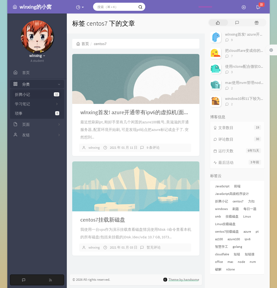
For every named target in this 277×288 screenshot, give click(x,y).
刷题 (235, 209)
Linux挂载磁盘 (225, 224)
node (241, 262)
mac (230, 262)
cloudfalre (222, 254)
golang (237, 247)
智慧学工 (221, 247)
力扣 (251, 201)
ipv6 (247, 239)
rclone (230, 269)
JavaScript (222, 186)
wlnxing (94, 147)
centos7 (238, 201)
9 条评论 (153, 147)
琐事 (37, 113)
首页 (82, 43)
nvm (253, 262)
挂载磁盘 (232, 216)
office (219, 262)
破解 (218, 269)
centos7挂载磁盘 (227, 231)
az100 (219, 239)
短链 (237, 254)
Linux (247, 216)
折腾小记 (37, 94)
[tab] (217, 22)
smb (218, 216)
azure (247, 231)
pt (257, 231)
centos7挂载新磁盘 (102, 219)
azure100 (233, 239)
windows (221, 209)
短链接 (250, 254)
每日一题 (249, 209)
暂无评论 (154, 247)
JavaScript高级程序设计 (232, 194)
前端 (237, 186)
